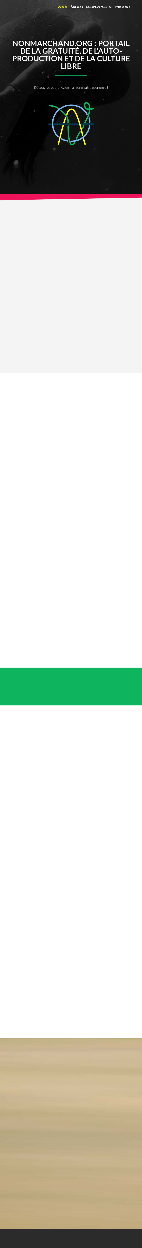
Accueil (63, 6)
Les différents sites (99, 6)
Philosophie (122, 6)
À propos (77, 6)
